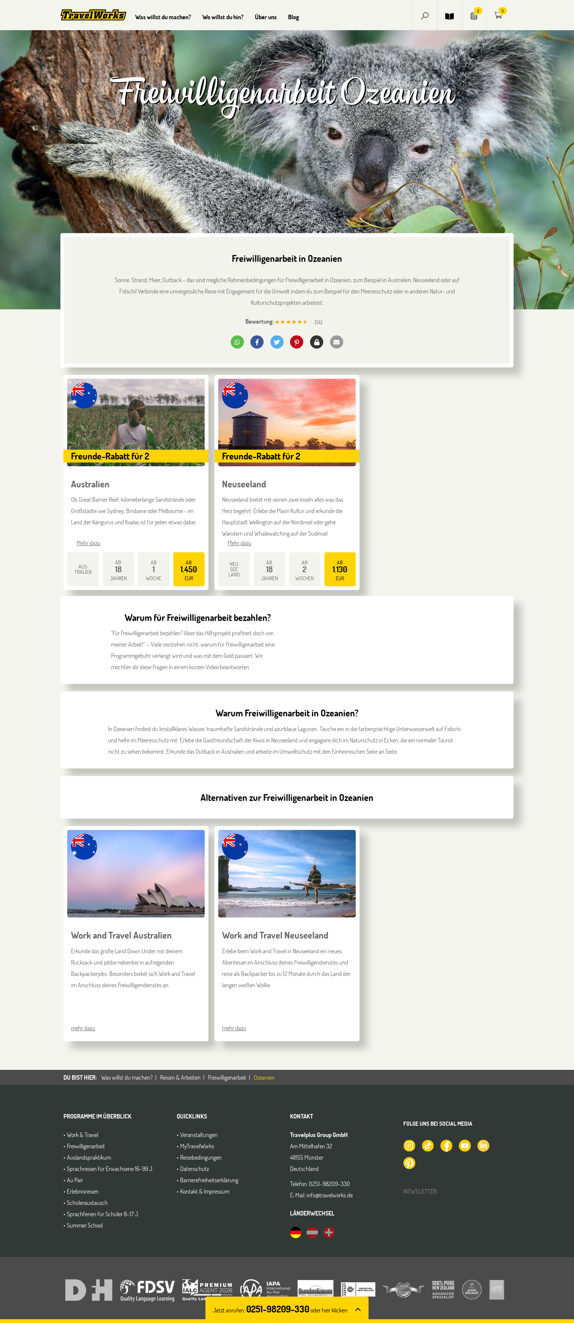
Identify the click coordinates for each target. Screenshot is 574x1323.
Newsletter (420, 1191)
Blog (293, 17)
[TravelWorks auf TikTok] (427, 1144)
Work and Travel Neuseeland (275, 935)
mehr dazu (83, 1028)
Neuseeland (244, 484)
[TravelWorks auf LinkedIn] (483, 1144)
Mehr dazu (88, 543)
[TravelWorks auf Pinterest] (409, 1162)
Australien (90, 484)
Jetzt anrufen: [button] (280, 1310)
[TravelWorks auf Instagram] (409, 1144)
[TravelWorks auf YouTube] (464, 1144)
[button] (424, 15)
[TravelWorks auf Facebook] (446, 1144)
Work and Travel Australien (121, 935)
